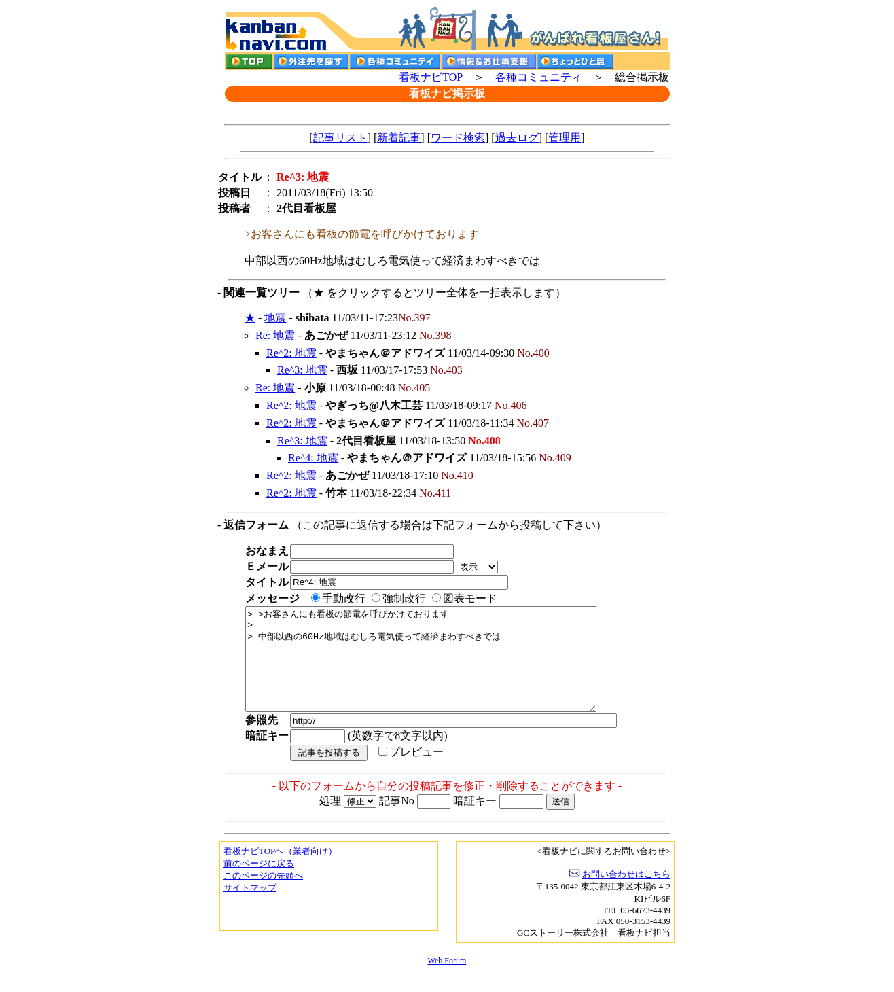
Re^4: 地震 (313, 457)
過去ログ (517, 137)
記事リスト (340, 137)
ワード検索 (458, 137)
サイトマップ (250, 908)
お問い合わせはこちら (626, 894)
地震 (275, 317)
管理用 (564, 137)
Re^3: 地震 (302, 370)
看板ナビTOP (430, 77)
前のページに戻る (259, 884)
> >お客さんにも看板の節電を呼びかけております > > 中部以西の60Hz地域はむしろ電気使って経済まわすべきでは (442, 669)
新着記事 (399, 137)
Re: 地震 (275, 335)
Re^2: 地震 (291, 353)
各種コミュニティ (538, 77)
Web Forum (447, 981)
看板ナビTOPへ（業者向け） (280, 871)
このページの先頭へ (263, 896)
